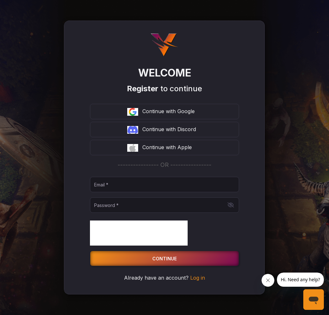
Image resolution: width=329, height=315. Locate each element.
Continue (164, 258)
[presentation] (139, 233)
